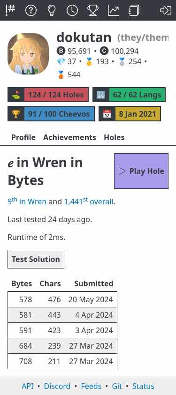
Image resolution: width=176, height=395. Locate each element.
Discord (57, 386)
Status (143, 386)
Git (117, 386)
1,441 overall (88, 201)
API (27, 386)
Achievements (69, 137)
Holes (114, 137)
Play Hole (141, 171)
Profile (23, 137)
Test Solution (36, 259)
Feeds (91, 386)
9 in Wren (27, 201)
